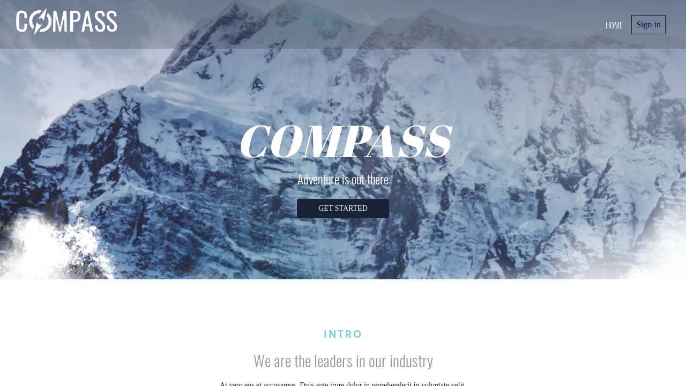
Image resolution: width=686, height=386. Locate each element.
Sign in (648, 24)
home (614, 25)
